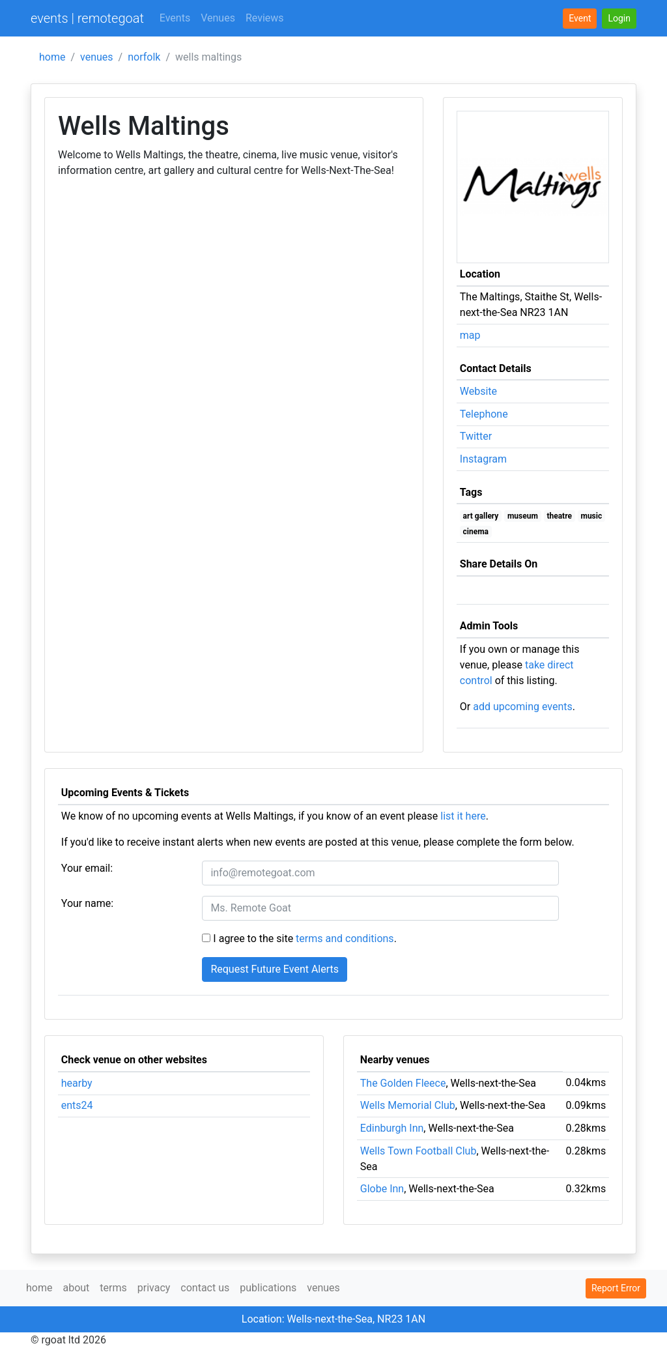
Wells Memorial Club (407, 1105)
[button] (619, 18)
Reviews (265, 18)
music (591, 516)
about (76, 1288)
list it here (462, 816)
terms (113, 1288)
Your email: (87, 868)
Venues (218, 18)
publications (268, 1288)
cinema (476, 531)
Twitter (476, 436)
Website (478, 391)
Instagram (483, 459)
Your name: (87, 903)
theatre (559, 516)
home (52, 57)
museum (522, 516)
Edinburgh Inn (392, 1128)
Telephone (484, 414)
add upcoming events (523, 706)
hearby (76, 1083)
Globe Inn (382, 1189)
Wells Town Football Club (418, 1151)
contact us (204, 1288)
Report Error (615, 1288)
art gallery (481, 516)
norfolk (144, 57)
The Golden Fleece (403, 1083)
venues (96, 57)
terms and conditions (345, 938)
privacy (154, 1288)
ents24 (77, 1105)
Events (175, 18)
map (470, 335)
